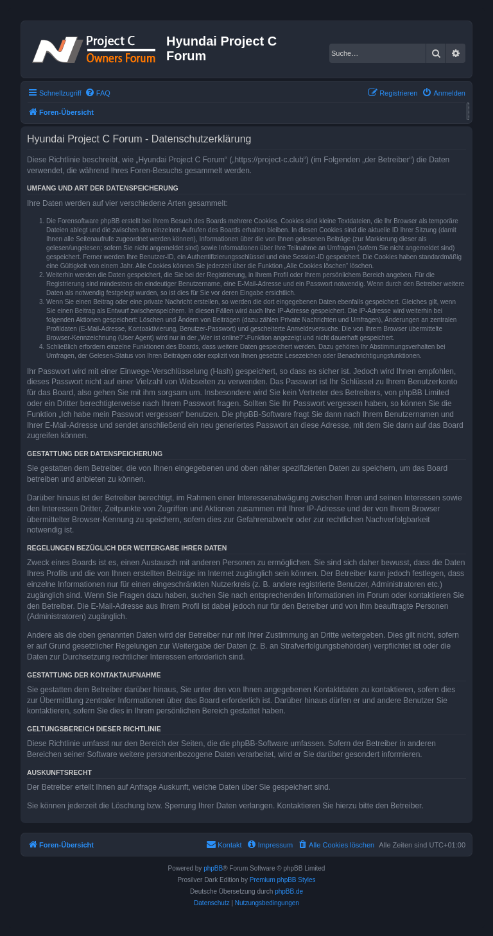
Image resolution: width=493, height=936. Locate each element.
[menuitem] (97, 93)
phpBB (213, 868)
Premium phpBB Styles (283, 879)
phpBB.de (289, 891)
